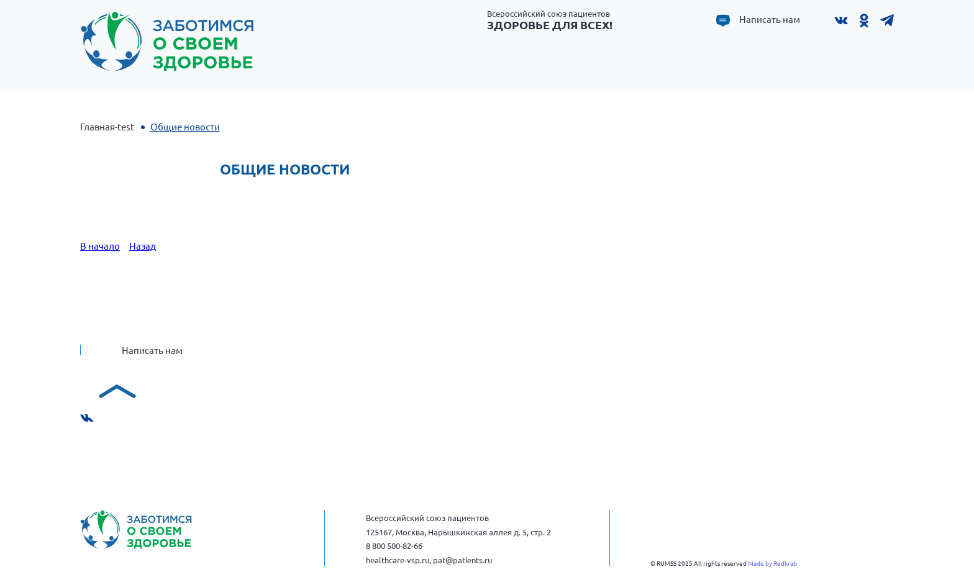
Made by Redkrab (772, 563)
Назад (142, 246)
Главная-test (107, 126)
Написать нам (769, 19)
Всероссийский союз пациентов (549, 20)
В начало (100, 246)
